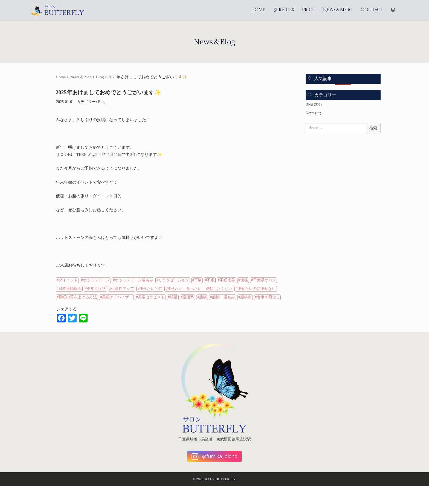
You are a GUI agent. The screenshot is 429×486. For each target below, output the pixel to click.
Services (284, 10)
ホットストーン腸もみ (134, 280)
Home (258, 10)
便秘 (244, 280)
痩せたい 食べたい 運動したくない (199, 289)
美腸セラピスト (151, 297)
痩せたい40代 (150, 289)
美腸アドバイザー (117, 297)
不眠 (211, 280)
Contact (372, 10)
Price (308, 10)
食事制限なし (268, 297)
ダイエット (68, 280)
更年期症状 (96, 289)
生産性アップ (122, 289)
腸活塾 (188, 297)
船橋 (203, 297)
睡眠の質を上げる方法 (78, 297)
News (310, 113)
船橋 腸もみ (223, 297)
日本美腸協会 (70, 289)
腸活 (174, 297)
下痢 (198, 280)
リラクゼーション (173, 280)
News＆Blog (337, 10)
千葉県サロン (264, 280)
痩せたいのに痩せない (256, 289)
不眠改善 (227, 280)
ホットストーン (96, 280)
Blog (100, 77)
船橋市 (246, 297)
